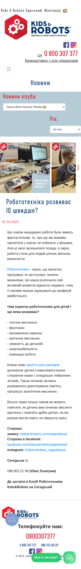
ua (40, 55)
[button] (8, 168)
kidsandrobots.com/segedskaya (44, 434)
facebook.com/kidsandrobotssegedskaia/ (37, 444)
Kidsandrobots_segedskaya (45, 450)
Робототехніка (18, 269)
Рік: (54, 119)
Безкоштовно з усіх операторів (51, 61)
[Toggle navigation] (8, 69)
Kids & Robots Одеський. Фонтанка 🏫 (34, 10)
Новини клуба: (20, 96)
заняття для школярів (42, 365)
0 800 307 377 (61, 53)
